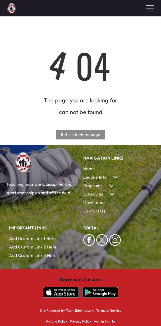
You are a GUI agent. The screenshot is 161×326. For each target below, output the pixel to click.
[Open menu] (150, 8)
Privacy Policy (80, 321)
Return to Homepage (80, 134)
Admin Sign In (104, 321)
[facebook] (89, 240)
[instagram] (115, 240)
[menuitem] (117, 168)
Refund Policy (56, 321)
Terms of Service (108, 310)
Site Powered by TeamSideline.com (67, 310)
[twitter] (102, 240)
